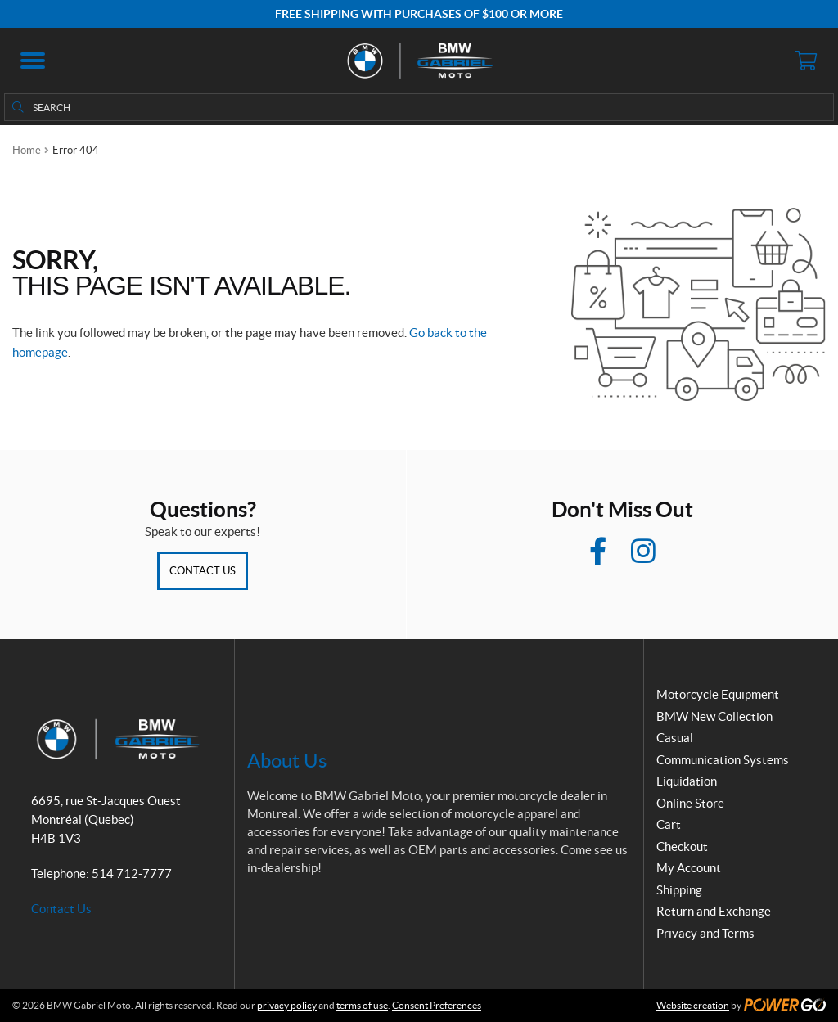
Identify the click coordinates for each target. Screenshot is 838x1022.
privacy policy (287, 1005)
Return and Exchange (713, 911)
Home (26, 150)
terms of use (362, 1005)
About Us (287, 761)
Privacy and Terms (705, 933)
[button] (32, 60)
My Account (688, 868)
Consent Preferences (436, 1005)
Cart (668, 824)
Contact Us (202, 571)
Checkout (682, 846)
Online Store (690, 803)
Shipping (679, 890)
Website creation (692, 1005)
